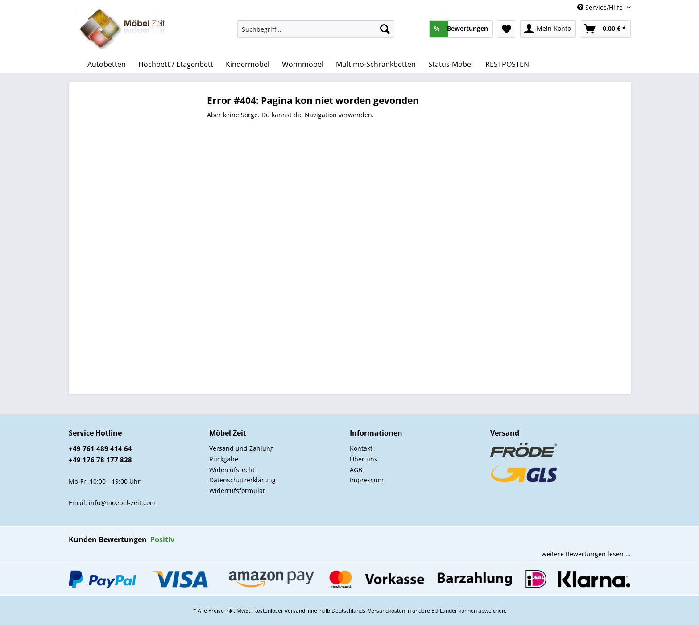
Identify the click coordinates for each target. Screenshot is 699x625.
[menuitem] (316, 33)
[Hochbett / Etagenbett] (175, 64)
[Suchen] (385, 29)
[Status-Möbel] (450, 64)
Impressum (367, 480)
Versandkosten (386, 610)
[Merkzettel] (506, 29)
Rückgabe (223, 459)
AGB (356, 469)
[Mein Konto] (548, 29)
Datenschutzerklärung (242, 480)
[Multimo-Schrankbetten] (376, 64)
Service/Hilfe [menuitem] (601, 7)
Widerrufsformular (237, 490)
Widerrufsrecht (232, 469)
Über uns (363, 459)
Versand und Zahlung (241, 448)
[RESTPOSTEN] (507, 64)
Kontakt (361, 448)
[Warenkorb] (605, 29)
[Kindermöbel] (247, 64)
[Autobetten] (106, 64)
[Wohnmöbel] (303, 64)
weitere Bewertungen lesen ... (586, 554)
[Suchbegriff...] (316, 29)
